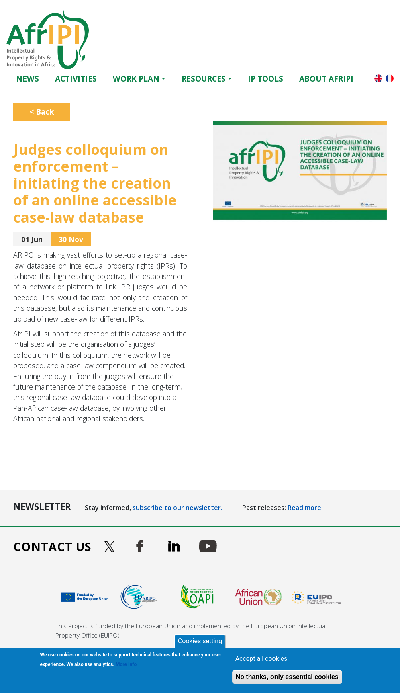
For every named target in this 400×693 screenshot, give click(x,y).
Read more (304, 507)
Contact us (52, 546)
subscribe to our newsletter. (177, 507)
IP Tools (265, 78)
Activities (76, 78)
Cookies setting (200, 641)
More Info (126, 664)
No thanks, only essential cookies (287, 676)
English (378, 78)
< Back (41, 111)
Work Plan (136, 78)
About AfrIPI (326, 78)
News (27, 78)
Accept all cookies (261, 658)
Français (390, 78)
